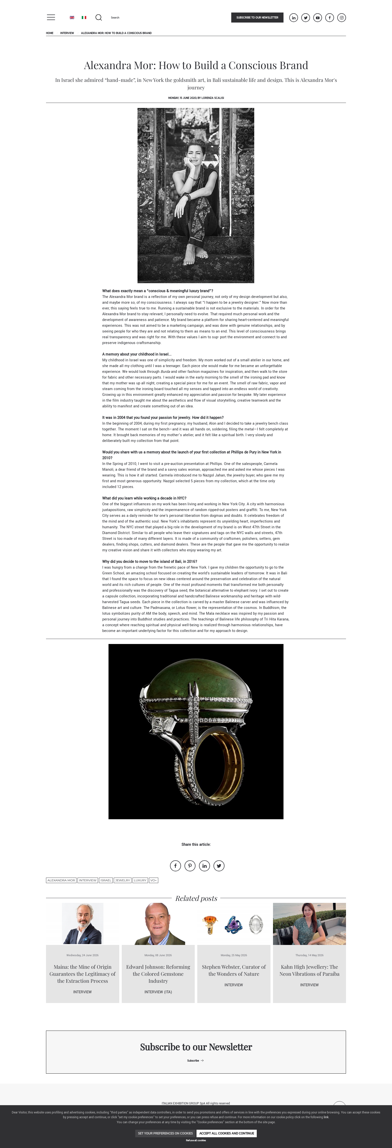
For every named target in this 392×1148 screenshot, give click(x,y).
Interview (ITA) (158, 992)
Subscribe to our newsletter (257, 18)
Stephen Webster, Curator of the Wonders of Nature (234, 970)
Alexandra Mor (61, 880)
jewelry (122, 880)
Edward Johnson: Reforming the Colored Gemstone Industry (158, 973)
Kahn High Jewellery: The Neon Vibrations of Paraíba (310, 970)
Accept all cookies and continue (226, 1133)
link (326, 1117)
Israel (105, 880)
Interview (67, 33)
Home (49, 33)
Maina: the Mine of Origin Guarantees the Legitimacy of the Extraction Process (83, 973)
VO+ (153, 880)
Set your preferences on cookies (165, 1133)
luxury (140, 880)
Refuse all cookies (196, 1140)
